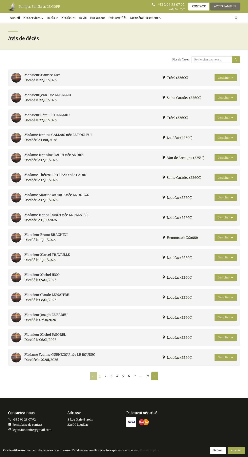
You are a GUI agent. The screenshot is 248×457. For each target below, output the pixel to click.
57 (147, 376)
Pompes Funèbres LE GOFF (39, 7)
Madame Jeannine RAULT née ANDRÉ (53, 155)
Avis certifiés (116, 18)
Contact (198, 6)
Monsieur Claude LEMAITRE (46, 295)
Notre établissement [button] (142, 18)
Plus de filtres (180, 59)
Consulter (226, 77)
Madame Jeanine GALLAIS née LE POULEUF (58, 135)
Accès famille (225, 6)
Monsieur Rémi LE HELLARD (47, 115)
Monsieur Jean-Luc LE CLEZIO (47, 95)
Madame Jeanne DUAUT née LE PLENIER (56, 215)
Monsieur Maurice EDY (42, 75)
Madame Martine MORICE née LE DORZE (56, 195)
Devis (82, 18)
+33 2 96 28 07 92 (170, 5)
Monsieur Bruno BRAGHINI (46, 235)
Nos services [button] (31, 18)
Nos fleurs (67, 18)
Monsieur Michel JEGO (42, 275)
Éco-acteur (96, 18)
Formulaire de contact (25, 424)
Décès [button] (50, 18)
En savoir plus (149, 450)
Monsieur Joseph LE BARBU (46, 315)
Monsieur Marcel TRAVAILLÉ (47, 255)
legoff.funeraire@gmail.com (31, 430)
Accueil (15, 18)
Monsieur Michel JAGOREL (45, 335)
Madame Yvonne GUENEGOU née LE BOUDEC (59, 355)
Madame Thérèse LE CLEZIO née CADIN (55, 175)
